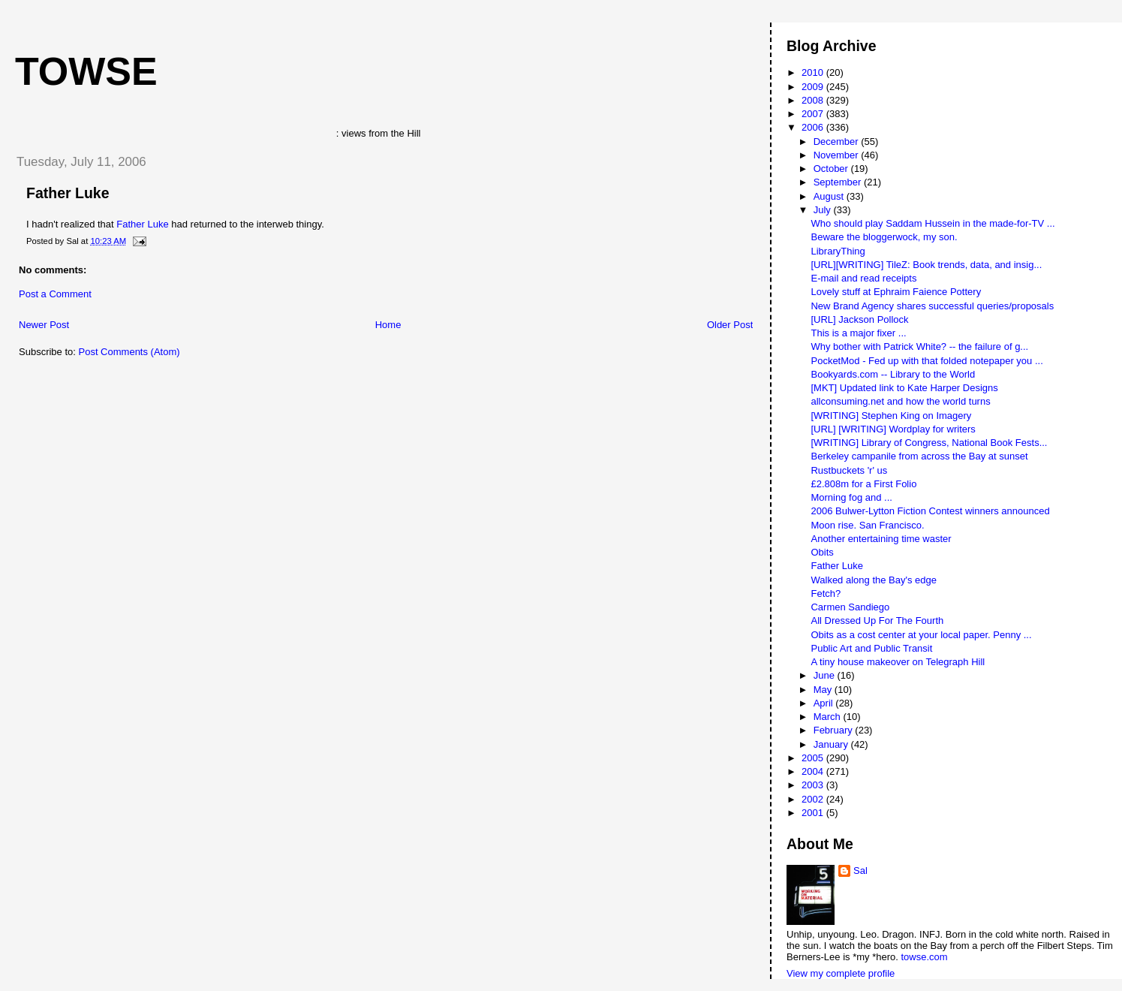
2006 (814, 127)
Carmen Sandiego (850, 607)
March (829, 716)
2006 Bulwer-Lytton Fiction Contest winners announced (930, 511)
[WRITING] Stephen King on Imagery (891, 415)
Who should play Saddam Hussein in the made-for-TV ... (932, 223)
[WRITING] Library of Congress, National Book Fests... (929, 442)
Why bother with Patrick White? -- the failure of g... (919, 346)
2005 (814, 758)
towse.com (924, 956)
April (825, 703)
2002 (814, 799)
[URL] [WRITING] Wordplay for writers (893, 429)
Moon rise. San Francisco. (867, 525)
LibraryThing (838, 251)
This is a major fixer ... (858, 333)
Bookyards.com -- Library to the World (893, 374)
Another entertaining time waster (881, 538)
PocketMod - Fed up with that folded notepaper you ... (926, 360)
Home (388, 324)
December (838, 141)
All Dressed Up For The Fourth (877, 620)
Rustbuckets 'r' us (849, 470)
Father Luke (68, 193)
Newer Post (44, 324)
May (824, 689)
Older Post (730, 324)
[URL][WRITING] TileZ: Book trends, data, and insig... (926, 264)
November (838, 155)
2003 (814, 785)
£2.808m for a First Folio (863, 483)
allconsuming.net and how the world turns (900, 401)
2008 (814, 100)
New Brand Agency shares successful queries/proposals (932, 306)
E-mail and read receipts (863, 278)
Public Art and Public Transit (871, 648)
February (835, 730)
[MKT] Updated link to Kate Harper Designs (904, 387)
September (839, 182)
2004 (814, 771)
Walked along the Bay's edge (874, 580)
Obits (822, 552)
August (830, 196)
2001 (814, 812)
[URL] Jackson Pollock (859, 319)
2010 (814, 72)
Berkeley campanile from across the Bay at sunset (919, 456)
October (832, 168)
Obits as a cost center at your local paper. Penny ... (921, 634)
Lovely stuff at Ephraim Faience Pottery (896, 291)
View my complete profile (841, 973)
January (832, 744)
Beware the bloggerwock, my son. (884, 236)
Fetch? (826, 593)
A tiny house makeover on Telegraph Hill (898, 661)
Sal (860, 870)
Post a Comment (55, 294)
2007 (814, 113)
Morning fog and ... (851, 497)
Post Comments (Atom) (129, 351)
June (826, 675)
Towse (86, 71)
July (824, 209)
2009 (814, 86)
